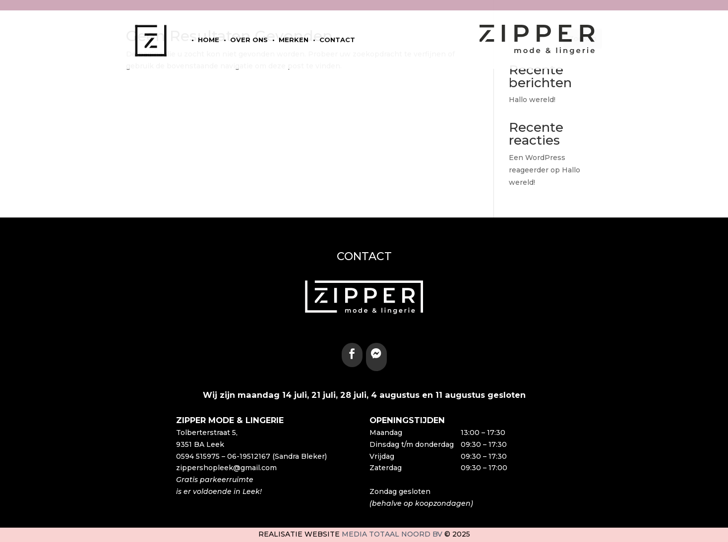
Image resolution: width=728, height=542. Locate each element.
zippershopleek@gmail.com (226, 467)
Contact (337, 40)
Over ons (249, 40)
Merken (293, 40)
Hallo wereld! (532, 99)
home (208, 40)
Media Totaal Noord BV (392, 534)
